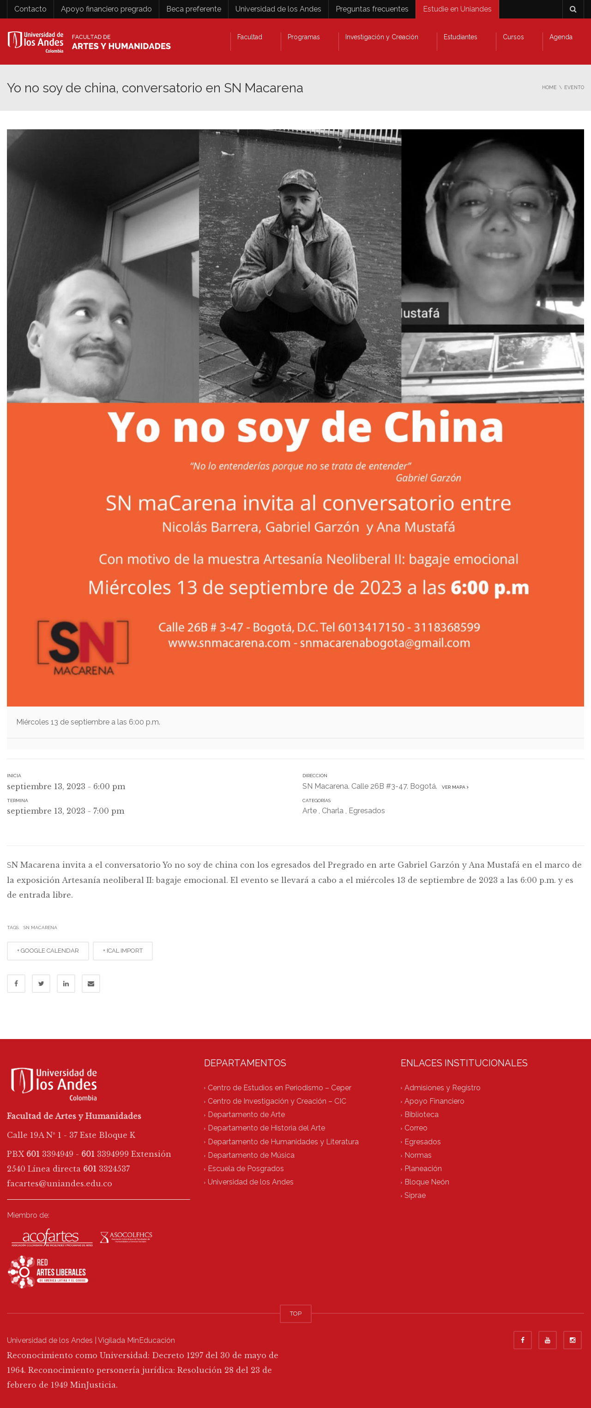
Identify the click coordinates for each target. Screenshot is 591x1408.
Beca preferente (193, 9)
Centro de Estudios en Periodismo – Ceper (279, 1087)
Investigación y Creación (381, 37)
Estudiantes (460, 37)
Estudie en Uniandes (457, 9)
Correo (416, 1128)
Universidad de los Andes (278, 9)
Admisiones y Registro (442, 1087)
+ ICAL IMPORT (123, 950)
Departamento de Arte (246, 1114)
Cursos (513, 37)
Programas (304, 37)
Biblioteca (421, 1114)
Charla (333, 810)
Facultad (249, 37)
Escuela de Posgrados (246, 1168)
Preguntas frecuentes (372, 9)
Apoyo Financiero (434, 1101)
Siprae (415, 1195)
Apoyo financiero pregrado (106, 9)
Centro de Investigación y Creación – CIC (277, 1101)
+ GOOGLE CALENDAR (48, 950)
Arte (309, 810)
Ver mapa (454, 787)
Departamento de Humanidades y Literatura (283, 1141)
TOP (296, 1313)
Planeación (423, 1168)
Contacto (30, 9)
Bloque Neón (426, 1182)
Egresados (367, 810)
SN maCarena (40, 927)
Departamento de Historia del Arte (266, 1128)
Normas (418, 1155)
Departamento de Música (251, 1155)
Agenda (561, 37)
